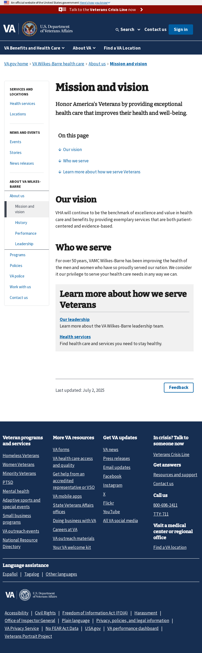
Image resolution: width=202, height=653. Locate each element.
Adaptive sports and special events (22, 503)
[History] (26, 222)
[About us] (26, 196)
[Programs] (26, 255)
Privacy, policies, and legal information (132, 620)
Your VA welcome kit (72, 547)
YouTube (111, 512)
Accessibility (16, 613)
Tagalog (31, 574)
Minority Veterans (19, 473)
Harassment (145, 613)
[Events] (26, 142)
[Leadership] (26, 244)
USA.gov (93, 628)
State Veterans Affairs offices (73, 508)
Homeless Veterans (21, 455)
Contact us (155, 29)
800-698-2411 (165, 505)
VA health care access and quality (73, 462)
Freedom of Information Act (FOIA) (95, 613)
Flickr (108, 503)
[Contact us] (26, 297)
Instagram (112, 485)
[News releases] (26, 163)
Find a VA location (169, 547)
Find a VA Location (122, 48)
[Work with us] (26, 287)
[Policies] (26, 265)
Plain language (76, 620)
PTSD (8, 482)
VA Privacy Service (22, 628)
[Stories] (26, 152)
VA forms (61, 449)
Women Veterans (18, 464)
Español (10, 574)
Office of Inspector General (30, 620)
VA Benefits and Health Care (32, 48)
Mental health (16, 491)
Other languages (61, 574)
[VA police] (26, 276)
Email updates (116, 467)
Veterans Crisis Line (171, 454)
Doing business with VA (74, 520)
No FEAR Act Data (62, 628)
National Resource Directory (20, 543)
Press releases (116, 458)
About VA (82, 48)
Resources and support (175, 475)
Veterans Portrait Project (28, 636)
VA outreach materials (73, 538)
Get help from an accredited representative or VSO (74, 480)
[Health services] (26, 103)
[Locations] (26, 114)
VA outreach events (21, 531)
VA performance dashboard (133, 628)
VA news (110, 449)
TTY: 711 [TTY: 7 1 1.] (161, 514)
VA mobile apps (67, 496)
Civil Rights (45, 613)
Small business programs (17, 519)
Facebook (112, 476)
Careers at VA (65, 529)
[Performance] (26, 233)
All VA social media (120, 520)
